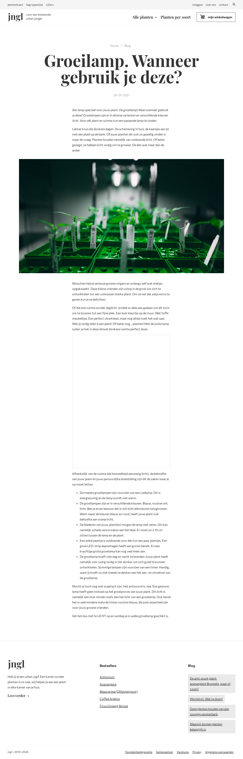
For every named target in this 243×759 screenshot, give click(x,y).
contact (223, 4)
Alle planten (142, 17)
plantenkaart (15, 4)
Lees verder (19, 695)
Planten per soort (176, 17)
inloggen (197, 4)
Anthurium (107, 677)
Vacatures (183, 751)
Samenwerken (164, 751)
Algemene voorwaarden (219, 751)
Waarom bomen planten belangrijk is (206, 726)
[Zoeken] (234, 4)
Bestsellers (108, 666)
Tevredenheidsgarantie (138, 751)
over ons (211, 4)
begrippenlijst (34, 4)
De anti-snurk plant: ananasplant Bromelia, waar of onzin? (210, 683)
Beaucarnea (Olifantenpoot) (119, 691)
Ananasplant (108, 684)
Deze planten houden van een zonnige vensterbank (209, 711)
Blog (127, 45)
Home (114, 45)
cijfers (50, 4)
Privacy (197, 751)
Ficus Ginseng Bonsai (114, 706)
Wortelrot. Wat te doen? (206, 699)
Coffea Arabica (110, 698)
